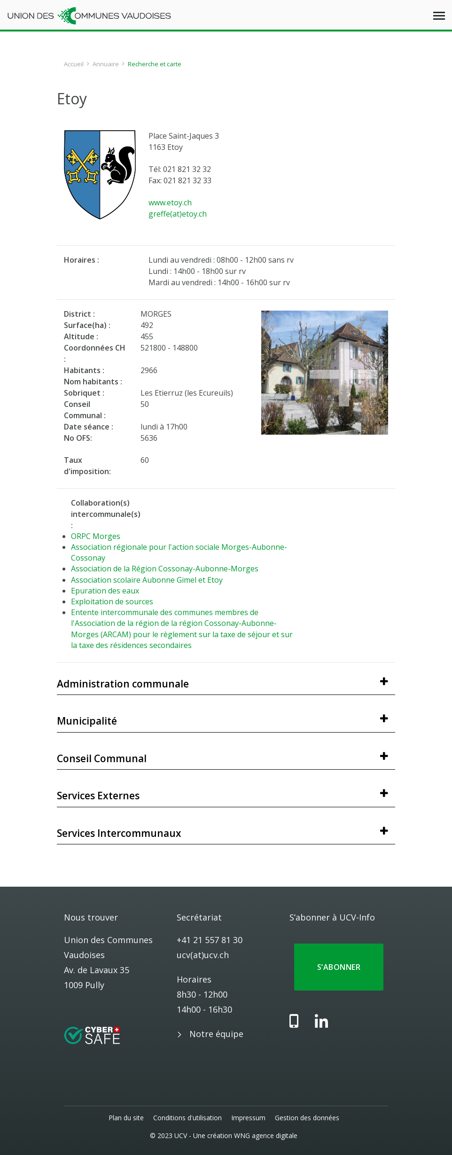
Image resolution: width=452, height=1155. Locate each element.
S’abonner (338, 967)
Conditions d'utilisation (187, 1117)
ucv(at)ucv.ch (203, 954)
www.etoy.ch (170, 202)
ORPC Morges (95, 536)
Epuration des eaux (105, 590)
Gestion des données (307, 1117)
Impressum (248, 1117)
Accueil (74, 64)
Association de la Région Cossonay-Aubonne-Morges (164, 568)
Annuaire (106, 64)
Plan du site (126, 1117)
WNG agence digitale (265, 1135)
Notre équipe (216, 1033)
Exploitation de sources (112, 601)
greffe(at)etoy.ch (177, 214)
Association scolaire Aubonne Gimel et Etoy (147, 580)
